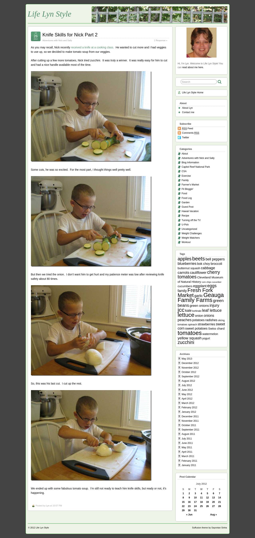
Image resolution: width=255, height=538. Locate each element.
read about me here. (193, 67)
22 (183, 506)
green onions (199, 306)
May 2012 (187, 394)
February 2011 (189, 460)
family (182, 291)
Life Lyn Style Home (192, 92)
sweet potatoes (196, 328)
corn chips (206, 282)
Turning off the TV (191, 220)
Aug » (213, 514)
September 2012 (190, 376)
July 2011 (187, 438)
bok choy (203, 263)
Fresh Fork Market (195, 292)
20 (213, 502)
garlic (198, 296)
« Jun (189, 514)
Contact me (188, 112)
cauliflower (198, 273)
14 (219, 497)
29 (183, 510)
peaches (185, 320)
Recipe (185, 215)
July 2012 (187, 385)
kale (188, 311)
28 (219, 506)
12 (207, 497)
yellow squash (190, 338)
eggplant (199, 286)
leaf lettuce (212, 310)
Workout (186, 242)
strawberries (206, 324)
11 (201, 497)
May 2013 (187, 358)
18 (201, 502)
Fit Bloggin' (187, 189)
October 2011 (189, 425)
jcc (181, 310)
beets (198, 259)
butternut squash (189, 268)
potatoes (198, 320)
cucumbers (185, 286)
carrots (183, 272)
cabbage (208, 268)
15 (183, 502)
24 (195, 506)
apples (185, 258)
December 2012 (190, 363)
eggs (212, 285)
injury (214, 305)
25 (201, 506)
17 (195, 502)
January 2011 (189, 465)
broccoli (216, 264)
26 (207, 506)
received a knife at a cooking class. (92, 47)
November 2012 (190, 367)
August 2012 (188, 381)
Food (184, 193)
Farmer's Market (190, 184)
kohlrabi (196, 310)
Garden (186, 202)
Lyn (47, 505)
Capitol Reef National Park (196, 166)
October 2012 (189, 372)
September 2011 (190, 429)
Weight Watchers (191, 237)
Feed (187, 128)
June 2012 (187, 390)
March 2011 (188, 456)
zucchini (186, 342)
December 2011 (190, 416)
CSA (184, 171)
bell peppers (215, 259)
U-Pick (185, 224)
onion (199, 316)
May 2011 (187, 447)
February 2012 (189, 407)
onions (209, 316)
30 (189, 510)
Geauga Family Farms (201, 297)
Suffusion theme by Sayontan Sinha (209, 527)
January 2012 (189, 411)
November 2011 (190, 420)
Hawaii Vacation (190, 211)
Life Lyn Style (49, 13)
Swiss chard (216, 328)
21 (219, 502)
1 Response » (160, 40)
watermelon (210, 334)
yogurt (206, 338)
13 (213, 497)
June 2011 (187, 443)
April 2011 (187, 451)
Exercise (186, 175)
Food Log (187, 198)
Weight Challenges (192, 233)
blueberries (187, 263)
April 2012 (187, 398)
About (185, 153)
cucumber (216, 282)
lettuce (186, 315)
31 (195, 510)
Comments (190, 133)
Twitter (185, 137)
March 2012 (188, 403)
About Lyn (187, 108)
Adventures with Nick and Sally (57, 40)
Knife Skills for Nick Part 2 (70, 34)
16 (189, 502)
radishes (211, 320)
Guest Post (187, 206)
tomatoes (190, 333)
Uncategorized (189, 229)
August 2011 (188, 434)
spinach (192, 324)
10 (195, 497)
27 (213, 506)
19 (207, 502)
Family (185, 180)
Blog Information (190, 162)
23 (189, 506)
